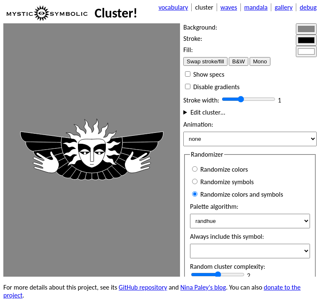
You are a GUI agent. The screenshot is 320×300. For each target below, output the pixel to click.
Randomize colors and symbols (237, 194)
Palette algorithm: (214, 206)
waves (228, 7)
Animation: (198, 124)
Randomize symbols (223, 182)
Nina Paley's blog (203, 287)
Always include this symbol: (227, 236)
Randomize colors (220, 169)
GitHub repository (143, 287)
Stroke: (192, 38)
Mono (260, 61)
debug (308, 7)
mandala (256, 7)
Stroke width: (202, 100)
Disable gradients (212, 87)
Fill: (188, 50)
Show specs (204, 74)
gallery (283, 7)
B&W (238, 61)
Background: (200, 27)
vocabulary (173, 7)
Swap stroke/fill (205, 61)
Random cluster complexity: (227, 266)
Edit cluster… (207, 112)
